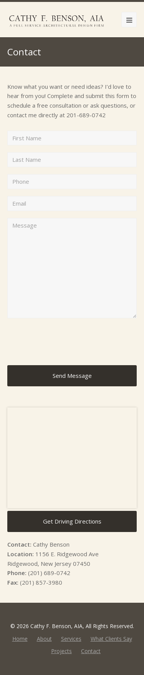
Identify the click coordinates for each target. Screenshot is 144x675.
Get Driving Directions (72, 521)
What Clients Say (111, 638)
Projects (61, 651)
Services (71, 638)
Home (20, 638)
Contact (91, 651)
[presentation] (65, 342)
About (44, 638)
